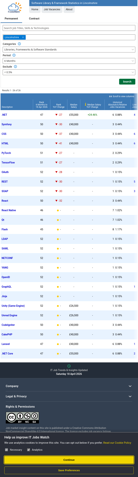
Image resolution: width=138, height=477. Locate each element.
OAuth (5, 172)
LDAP (5, 239)
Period (7, 55)
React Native (9, 210)
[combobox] (69, 28)
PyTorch (6, 153)
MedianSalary (73, 105)
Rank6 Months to (41, 104)
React (5, 200)
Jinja (4, 296)
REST (5, 181)
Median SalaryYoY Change (92, 105)
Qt (3, 219)
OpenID (6, 277)
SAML (5, 248)
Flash (5, 229)
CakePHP (7, 334)
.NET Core (7, 353)
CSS (4, 133)
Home (34, 9)
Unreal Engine (9, 315)
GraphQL (7, 286)
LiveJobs (134, 105)
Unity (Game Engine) (13, 305)
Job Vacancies (52, 9)
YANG (5, 267)
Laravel (6, 344)
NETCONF (7, 258)
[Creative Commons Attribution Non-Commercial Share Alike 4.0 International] (60, 416)
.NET (4, 114)
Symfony (7, 124)
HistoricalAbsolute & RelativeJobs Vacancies (117, 104)
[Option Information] (19, 44)
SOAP (5, 191)
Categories (9, 44)
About (69, 9)
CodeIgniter (8, 324)
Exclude (7, 66)
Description (7, 107)
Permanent (11, 18)
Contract (34, 18)
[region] (69, 225)
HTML (5, 143)
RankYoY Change (59, 105)
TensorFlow (8, 162)
